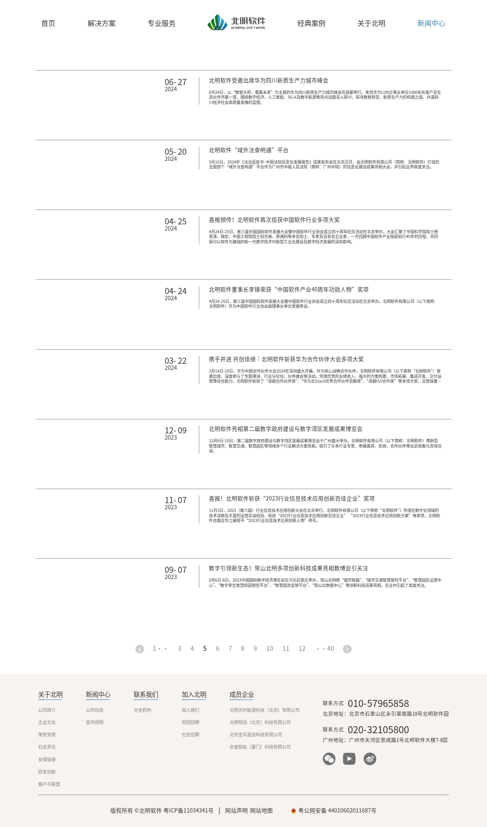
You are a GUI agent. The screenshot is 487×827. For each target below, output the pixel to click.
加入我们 (190, 710)
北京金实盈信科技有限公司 (255, 734)
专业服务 (162, 23)
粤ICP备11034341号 (188, 810)
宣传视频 (94, 722)
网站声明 (236, 810)
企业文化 (47, 722)
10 (269, 649)
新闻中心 (431, 23)
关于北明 (371, 23)
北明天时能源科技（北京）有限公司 (264, 710)
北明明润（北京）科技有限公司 (260, 722)
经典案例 (311, 23)
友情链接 (47, 759)
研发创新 (47, 772)
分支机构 (142, 710)
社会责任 (47, 747)
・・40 (324, 649)
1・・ (161, 649)
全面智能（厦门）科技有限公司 (260, 747)
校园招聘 (190, 722)
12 (302, 649)
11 (285, 649)
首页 (48, 23)
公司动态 (94, 710)
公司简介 (47, 710)
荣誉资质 (47, 734)
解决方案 (102, 23)
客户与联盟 (49, 784)
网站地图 (261, 810)
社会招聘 (190, 734)
